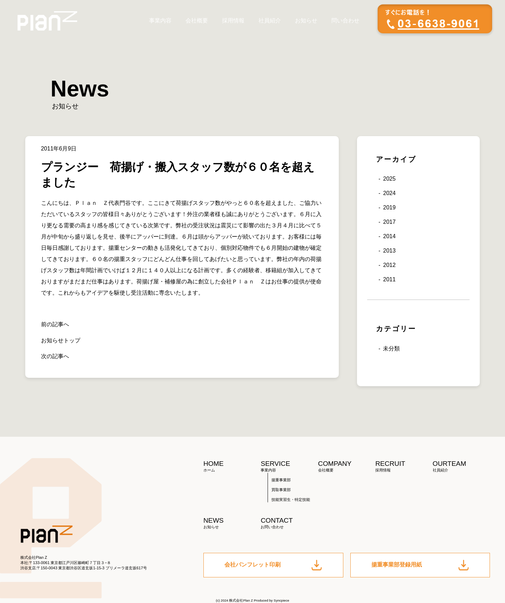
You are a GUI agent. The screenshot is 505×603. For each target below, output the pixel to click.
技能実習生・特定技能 (290, 499)
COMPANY (346, 466)
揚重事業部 (281, 480)
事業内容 (160, 21)
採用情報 (233, 21)
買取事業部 (281, 490)
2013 (389, 251)
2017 (389, 222)
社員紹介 (269, 21)
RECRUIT (403, 466)
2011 (389, 279)
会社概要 (197, 21)
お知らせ (306, 21)
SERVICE (289, 466)
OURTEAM (461, 466)
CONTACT (289, 523)
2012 (389, 265)
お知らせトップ (60, 340)
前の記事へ (55, 324)
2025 (389, 179)
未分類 (391, 348)
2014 (389, 236)
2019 (389, 207)
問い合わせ (345, 21)
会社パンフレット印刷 (273, 565)
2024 (389, 193)
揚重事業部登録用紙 (420, 565)
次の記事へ (55, 356)
